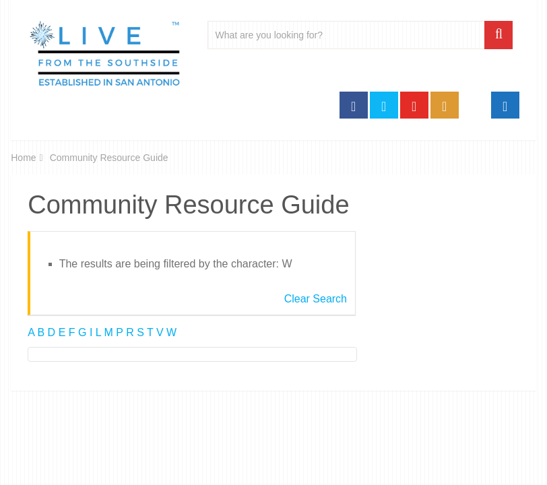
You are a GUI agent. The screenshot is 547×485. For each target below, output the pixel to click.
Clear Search (315, 298)
